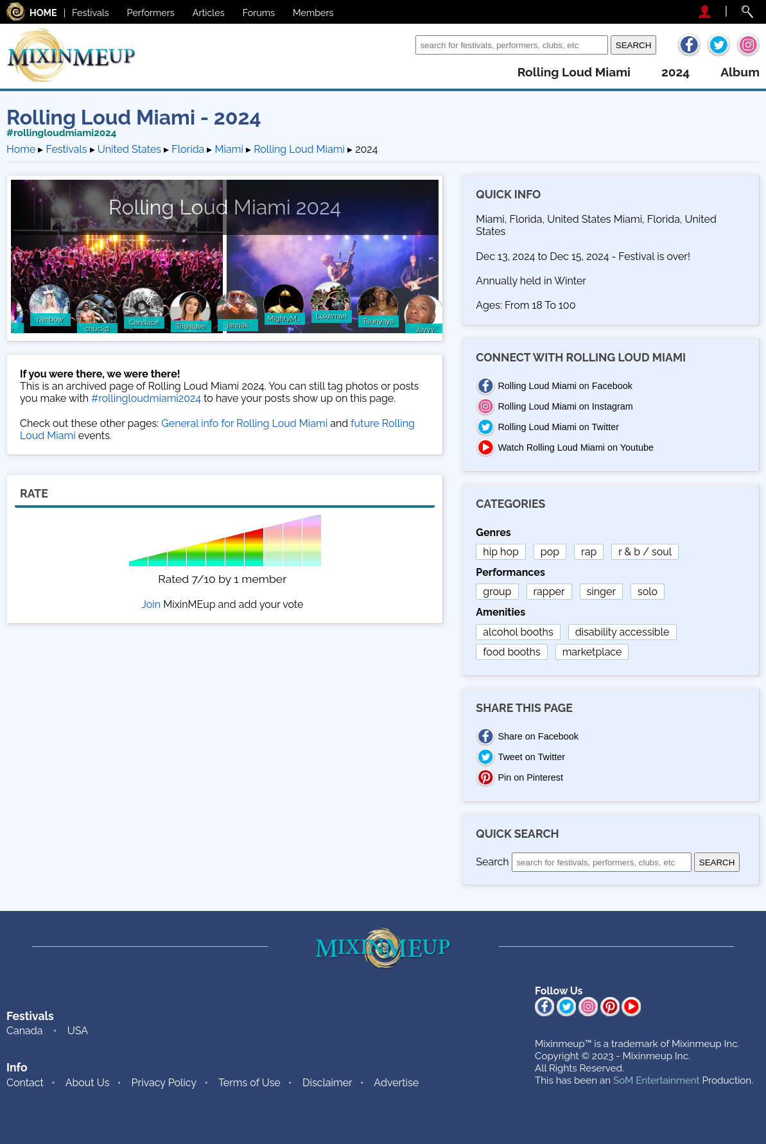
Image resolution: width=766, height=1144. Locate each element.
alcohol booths (518, 632)
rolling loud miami (574, 72)
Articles (209, 12)
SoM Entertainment (656, 1080)
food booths (511, 652)
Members (313, 12)
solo (647, 591)
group (497, 591)
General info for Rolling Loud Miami (244, 423)
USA (77, 1031)
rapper (549, 591)
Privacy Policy (164, 1083)
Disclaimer (327, 1083)
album (740, 72)
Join (151, 604)
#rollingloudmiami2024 (61, 133)
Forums (259, 12)
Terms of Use (249, 1083)
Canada (24, 1031)
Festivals (90, 12)
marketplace (592, 652)
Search (395, 45)
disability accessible (622, 632)
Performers (151, 12)
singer (601, 591)
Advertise (396, 1083)
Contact (25, 1083)
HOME (43, 12)
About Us (87, 1083)
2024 (675, 72)
